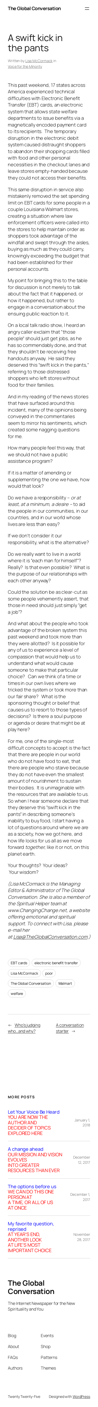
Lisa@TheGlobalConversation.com (50, 937)
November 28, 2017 (81, 1237)
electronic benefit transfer (56, 962)
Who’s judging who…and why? (24, 1028)
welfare (17, 993)
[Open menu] (87, 8)
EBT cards (19, 962)
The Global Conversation (34, 8)
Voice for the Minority (25, 66)
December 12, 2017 (81, 1160)
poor (49, 973)
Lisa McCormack (39, 60)
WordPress (81, 1396)
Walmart (65, 983)
